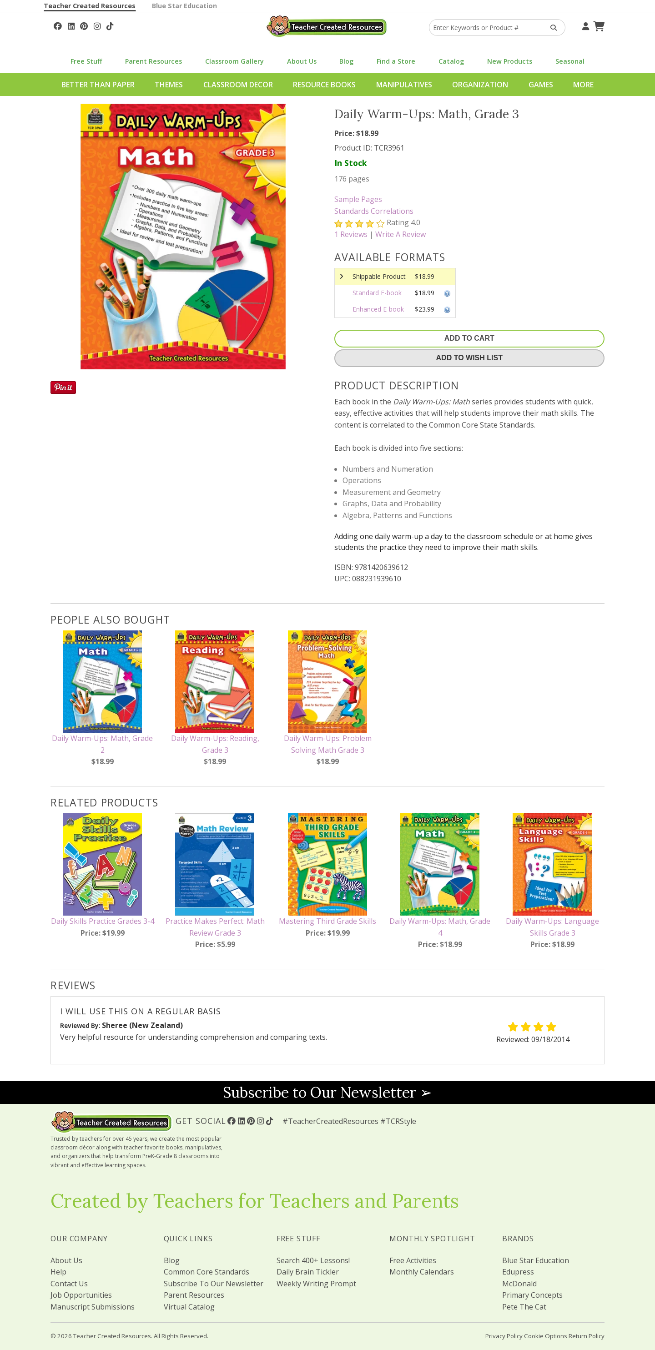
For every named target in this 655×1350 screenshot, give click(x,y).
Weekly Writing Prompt (316, 1284)
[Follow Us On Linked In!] (71, 25)
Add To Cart (469, 338)
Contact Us (69, 1284)
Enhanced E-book (378, 309)
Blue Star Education (184, 5)
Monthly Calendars (421, 1272)
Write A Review (400, 234)
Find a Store (396, 61)
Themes (169, 85)
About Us (302, 61)
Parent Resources (153, 61)
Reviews (351, 234)
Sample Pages (358, 199)
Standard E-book (377, 292)
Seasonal (569, 61)
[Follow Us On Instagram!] (97, 25)
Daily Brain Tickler (308, 1272)
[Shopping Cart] (598, 25)
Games (541, 85)
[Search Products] (550, 27)
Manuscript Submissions (92, 1307)
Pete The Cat (524, 1307)
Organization (480, 85)
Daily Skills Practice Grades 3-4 (102, 921)
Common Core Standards (206, 1272)
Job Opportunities (81, 1295)
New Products (509, 61)
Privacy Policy (504, 1336)
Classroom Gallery (234, 61)
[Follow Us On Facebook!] (58, 25)
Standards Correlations (373, 211)
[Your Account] (584, 25)
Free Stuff (86, 61)
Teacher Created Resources (90, 5)
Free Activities (412, 1260)
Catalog (451, 61)
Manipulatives (404, 85)
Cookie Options (545, 1336)
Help (58, 1272)
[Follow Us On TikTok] (109, 25)
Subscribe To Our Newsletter (213, 1284)
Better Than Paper (98, 85)
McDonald (519, 1284)
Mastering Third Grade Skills (327, 921)
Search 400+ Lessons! (313, 1260)
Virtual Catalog (189, 1307)
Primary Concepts (532, 1295)
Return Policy (587, 1336)
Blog (346, 61)
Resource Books (324, 85)
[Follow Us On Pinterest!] (84, 25)
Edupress (518, 1272)
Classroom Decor (238, 85)
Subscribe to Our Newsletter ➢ (327, 1092)
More (583, 85)
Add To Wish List (469, 358)
